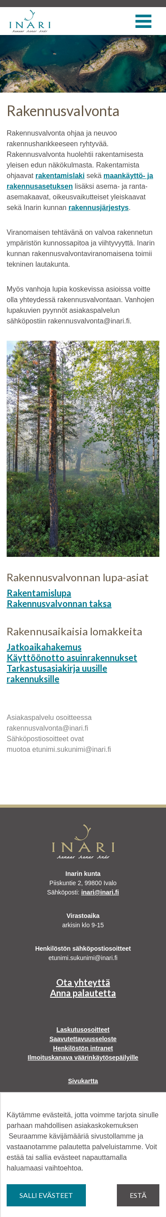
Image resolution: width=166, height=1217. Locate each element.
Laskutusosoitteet (83, 1029)
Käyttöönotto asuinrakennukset (72, 657)
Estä (138, 1195)
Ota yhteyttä (83, 982)
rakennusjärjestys (99, 207)
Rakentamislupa (39, 592)
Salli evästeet (46, 1195)
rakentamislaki (60, 175)
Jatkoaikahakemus (44, 647)
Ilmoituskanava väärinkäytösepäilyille (83, 1057)
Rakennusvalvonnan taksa (59, 603)
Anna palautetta (83, 993)
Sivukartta (83, 1081)
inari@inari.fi (100, 892)
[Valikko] (143, 21)
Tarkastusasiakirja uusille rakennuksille (57, 673)
